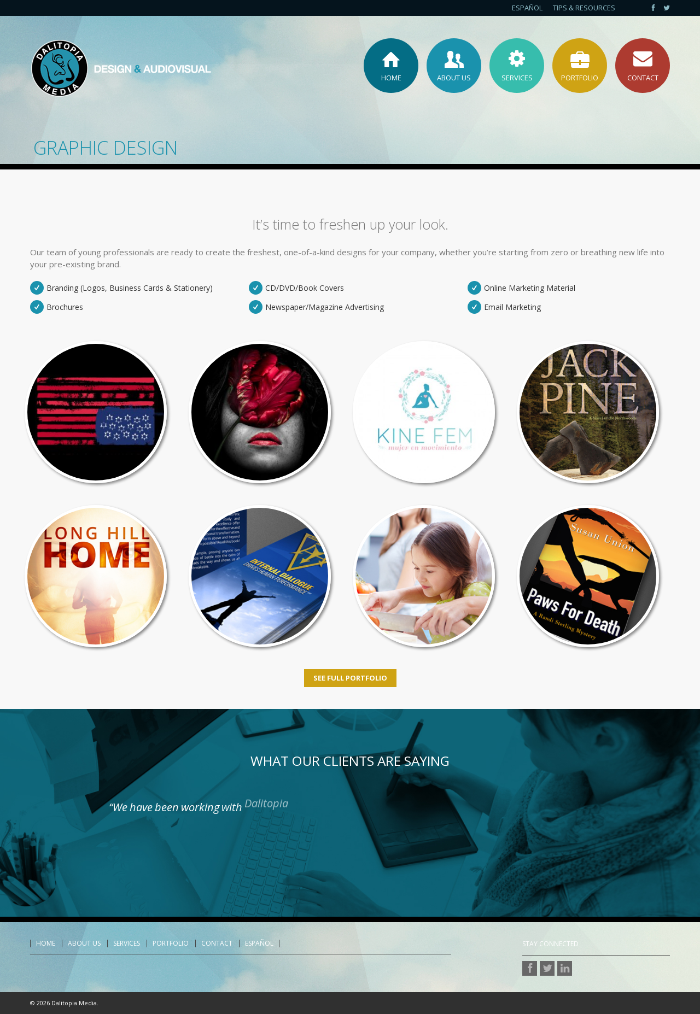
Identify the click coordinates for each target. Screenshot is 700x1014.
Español (527, 8)
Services (126, 943)
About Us (84, 943)
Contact (216, 943)
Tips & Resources (584, 8)
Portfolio (171, 943)
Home (45, 943)
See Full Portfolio (350, 678)
